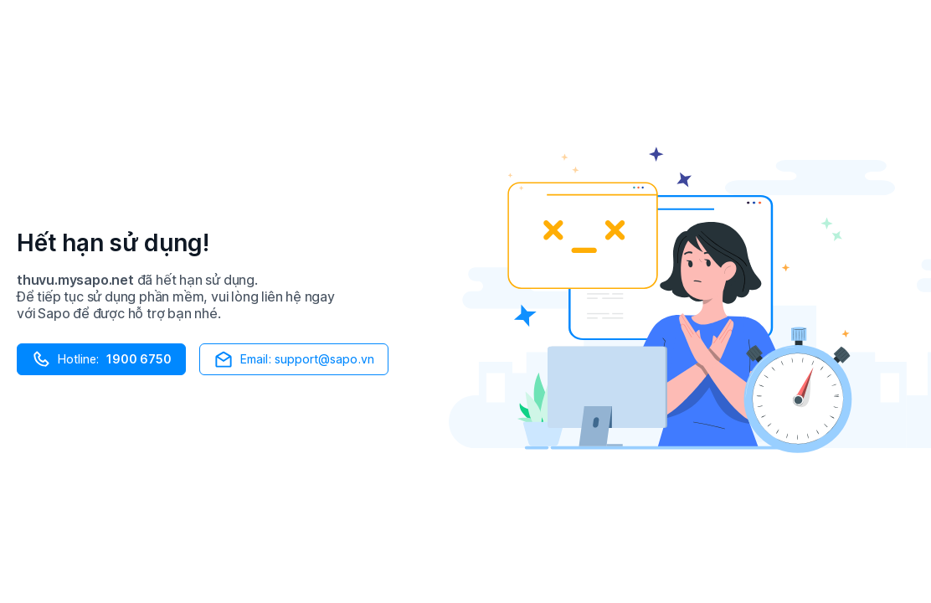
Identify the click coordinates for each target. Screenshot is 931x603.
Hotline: (101, 359)
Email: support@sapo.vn (293, 359)
